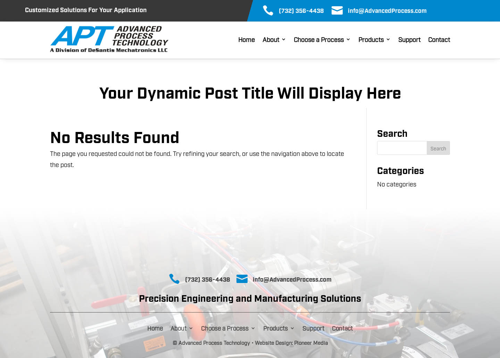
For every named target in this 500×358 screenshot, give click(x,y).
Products (371, 40)
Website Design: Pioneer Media (291, 342)
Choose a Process (319, 40)
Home (246, 40)
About (270, 40)
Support (409, 40)
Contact (439, 40)
